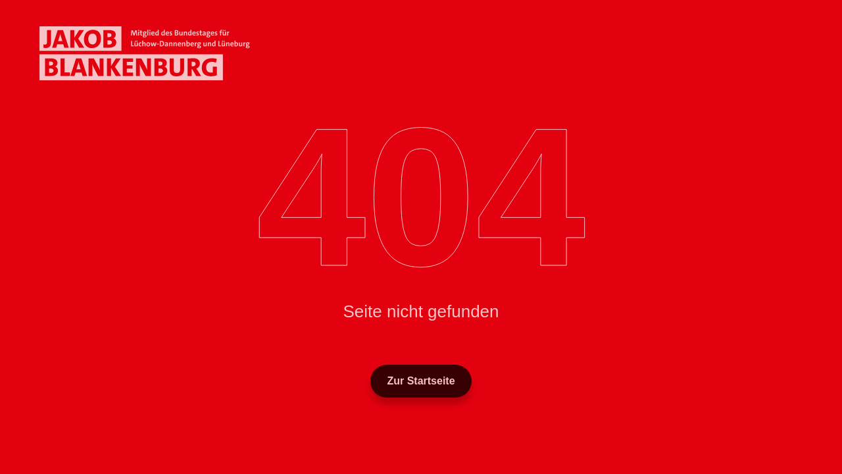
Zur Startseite (421, 380)
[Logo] (144, 53)
